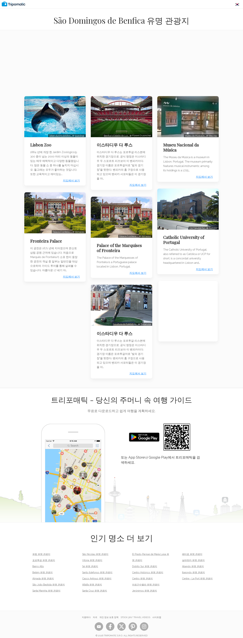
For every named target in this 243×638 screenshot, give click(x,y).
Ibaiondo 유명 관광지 (193, 568)
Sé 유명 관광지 (90, 562)
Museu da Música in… (194, 134)
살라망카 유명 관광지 (193, 556)
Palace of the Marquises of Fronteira (120, 245)
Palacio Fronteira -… (61, 229)
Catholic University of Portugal (184, 241)
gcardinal (78, 134)
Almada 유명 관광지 (43, 574)
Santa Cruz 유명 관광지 (94, 586)
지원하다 (86, 613)
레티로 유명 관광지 (192, 550)
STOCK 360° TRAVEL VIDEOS (135, 613)
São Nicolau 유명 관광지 (95, 550)
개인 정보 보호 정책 (108, 613)
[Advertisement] (121, 65)
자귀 (95, 613)
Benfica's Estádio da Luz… (116, 134)
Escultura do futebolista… (124, 320)
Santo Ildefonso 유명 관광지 (97, 568)
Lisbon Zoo (41, 143)
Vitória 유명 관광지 (92, 556)
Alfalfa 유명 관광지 (92, 580)
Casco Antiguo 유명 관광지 (96, 574)
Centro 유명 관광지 (142, 574)
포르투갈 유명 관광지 (43, 556)
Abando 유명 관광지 (193, 562)
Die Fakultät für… (196, 229)
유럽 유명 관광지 (41, 550)
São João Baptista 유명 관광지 (48, 580)
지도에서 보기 (70, 179)
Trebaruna (145, 320)
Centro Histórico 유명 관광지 (147, 568)
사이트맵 (156, 613)
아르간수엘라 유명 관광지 (145, 580)
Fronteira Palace (47, 238)
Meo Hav (212, 134)
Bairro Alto (38, 562)
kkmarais (78, 229)
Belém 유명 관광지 (42, 568)
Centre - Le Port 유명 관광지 (197, 574)
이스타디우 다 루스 (115, 143)
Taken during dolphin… (59, 134)
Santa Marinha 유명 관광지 (46, 586)
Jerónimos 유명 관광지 (144, 586)
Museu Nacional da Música (182, 146)
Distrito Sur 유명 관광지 (144, 562)
